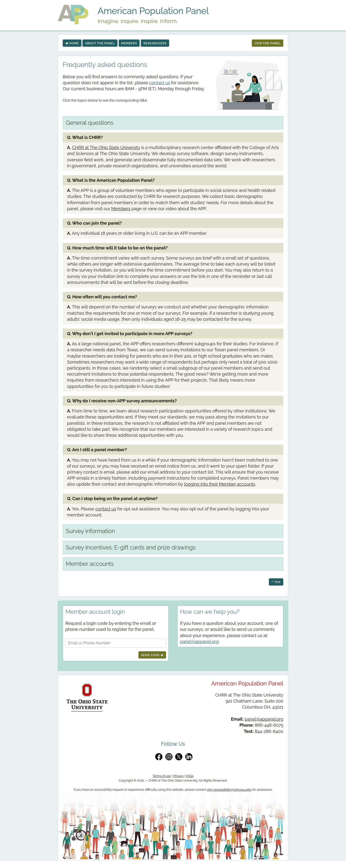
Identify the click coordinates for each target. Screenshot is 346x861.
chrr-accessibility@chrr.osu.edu (229, 789)
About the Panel (100, 43)
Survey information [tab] (90, 531)
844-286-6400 (269, 731)
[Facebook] (158, 756)
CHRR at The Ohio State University (106, 147)
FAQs (189, 776)
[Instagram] (169, 756)
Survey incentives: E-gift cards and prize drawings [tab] (131, 547)
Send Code (152, 655)
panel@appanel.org (199, 641)
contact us (159, 82)
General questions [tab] (89, 122)
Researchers (155, 43)
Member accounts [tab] (90, 563)
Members (129, 43)
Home (72, 43)
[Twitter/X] (178, 756)
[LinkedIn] (188, 756)
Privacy (178, 776)
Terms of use (162, 776)
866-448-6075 (269, 725)
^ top (276, 582)
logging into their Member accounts (219, 484)
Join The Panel (267, 43)
